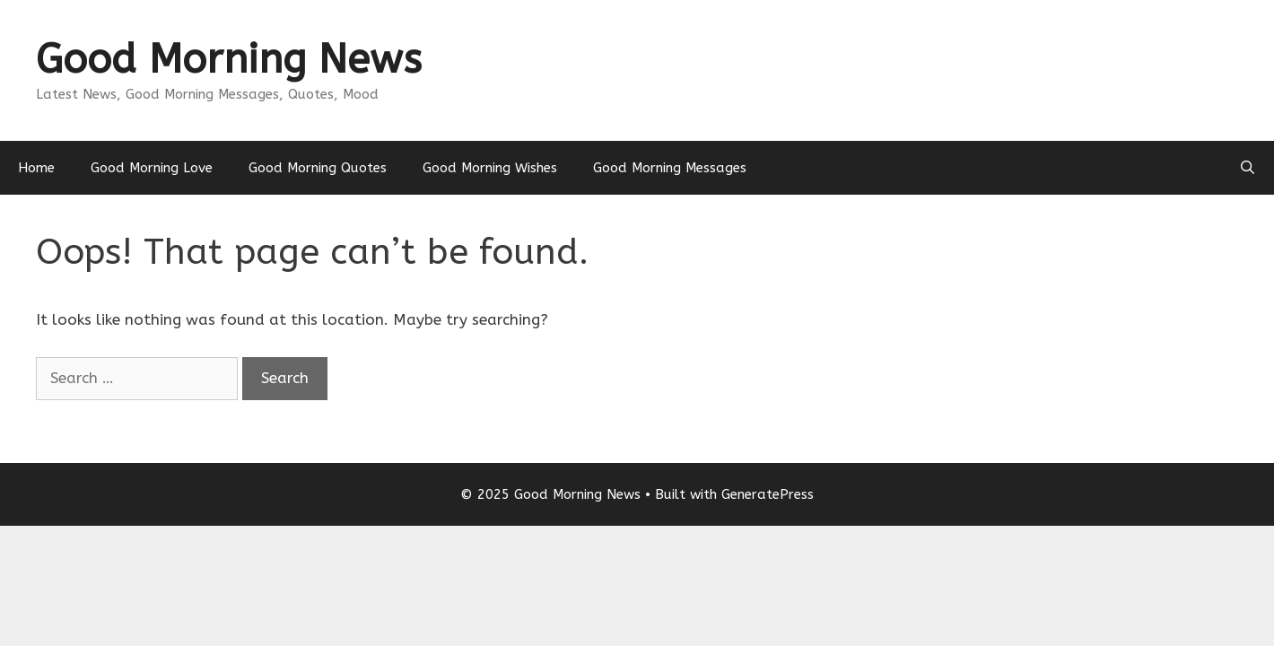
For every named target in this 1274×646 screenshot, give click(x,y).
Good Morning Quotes (318, 168)
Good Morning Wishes (490, 168)
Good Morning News (229, 59)
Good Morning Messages (669, 168)
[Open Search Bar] (1247, 168)
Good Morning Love (152, 168)
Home (36, 168)
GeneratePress (767, 494)
